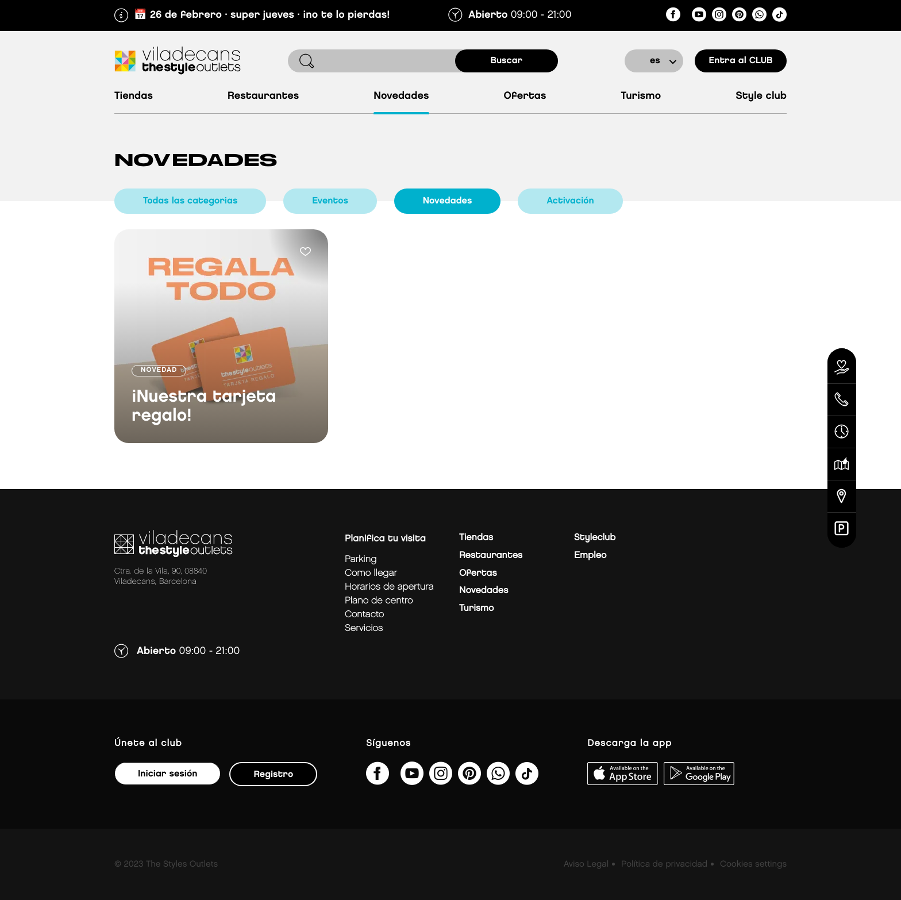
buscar (507, 60)
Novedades (401, 96)
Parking (360, 559)
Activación (570, 201)
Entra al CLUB (740, 60)
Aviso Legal (586, 864)
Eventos (330, 201)
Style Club (761, 96)
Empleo (590, 555)
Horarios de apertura (389, 587)
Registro (273, 774)
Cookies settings (753, 864)
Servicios (364, 628)
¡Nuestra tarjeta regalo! (204, 406)
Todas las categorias (190, 201)
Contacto (364, 614)
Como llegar (371, 573)
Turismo (641, 96)
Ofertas (525, 96)
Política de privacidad (664, 864)
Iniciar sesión (167, 774)
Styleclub (594, 537)
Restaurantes (263, 96)
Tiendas (133, 96)
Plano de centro (379, 601)
